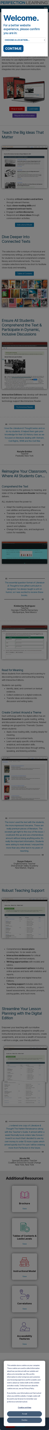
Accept (24, 1414)
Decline (24, 1420)
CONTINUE (13, 48)
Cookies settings (24, 1407)
